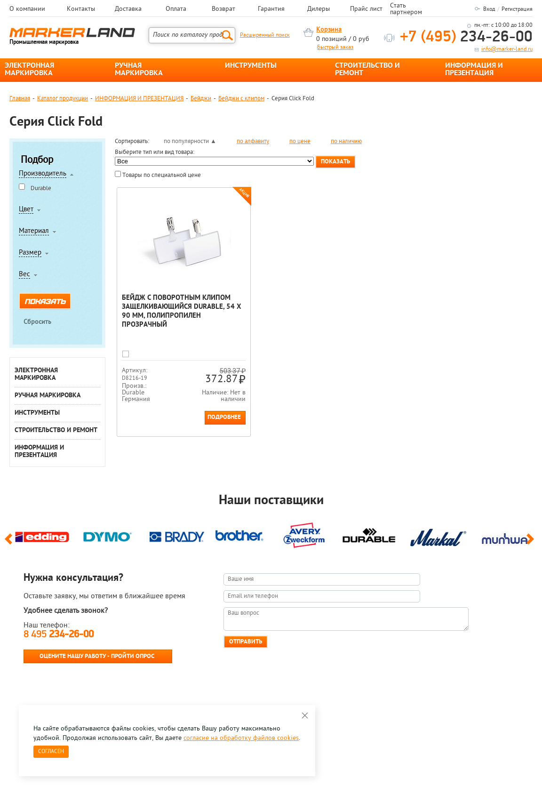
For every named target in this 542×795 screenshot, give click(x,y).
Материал (34, 231)
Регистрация (517, 9)
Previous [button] (10, 543)
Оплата (176, 9)
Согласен (51, 751)
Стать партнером (406, 9)
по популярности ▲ (190, 141)
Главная (19, 99)
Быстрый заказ (335, 47)
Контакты (81, 9)
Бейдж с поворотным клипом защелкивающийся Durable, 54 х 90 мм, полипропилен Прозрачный (181, 311)
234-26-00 (466, 37)
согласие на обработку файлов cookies (241, 738)
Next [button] (531, 543)
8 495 (59, 634)
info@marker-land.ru (507, 49)
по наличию (346, 141)
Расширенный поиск (265, 35)
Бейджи (201, 99)
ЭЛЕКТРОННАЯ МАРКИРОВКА (29, 69)
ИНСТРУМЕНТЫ (251, 66)
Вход (489, 9)
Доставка (128, 9)
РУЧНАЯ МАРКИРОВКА (139, 69)
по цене (300, 141)
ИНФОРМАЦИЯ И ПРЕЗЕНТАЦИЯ (474, 69)
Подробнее (224, 417)
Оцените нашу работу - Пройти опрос (97, 656)
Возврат (223, 9)
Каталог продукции (62, 99)
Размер (30, 253)
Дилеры (318, 9)
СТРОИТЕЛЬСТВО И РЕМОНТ (367, 69)
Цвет (26, 210)
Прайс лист (366, 9)
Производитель (42, 174)
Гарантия (271, 9)
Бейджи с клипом (241, 99)
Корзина (329, 29)
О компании (27, 9)
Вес (24, 275)
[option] (42, 536)
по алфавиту (253, 141)
